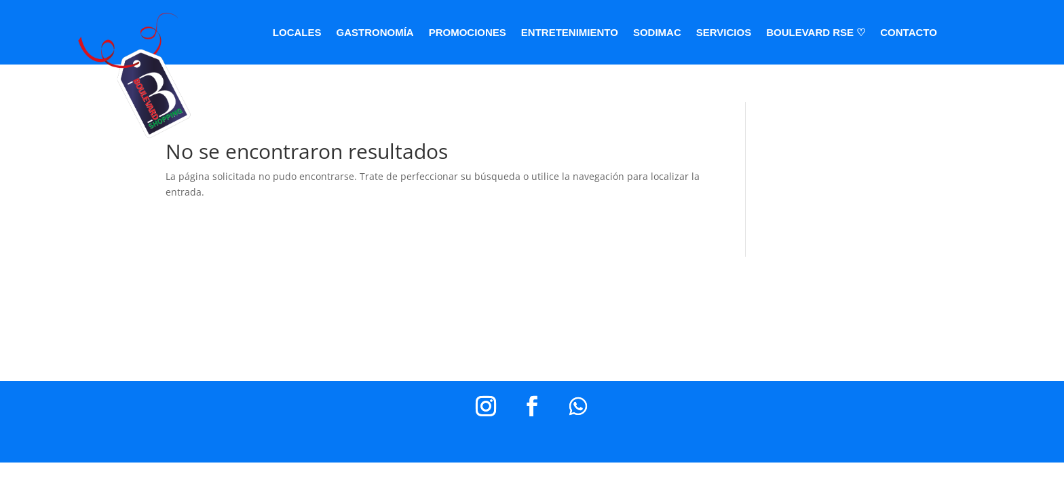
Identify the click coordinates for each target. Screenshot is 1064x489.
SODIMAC (657, 33)
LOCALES (297, 33)
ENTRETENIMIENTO (569, 33)
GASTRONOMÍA (375, 33)
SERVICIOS (723, 33)
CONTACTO (908, 33)
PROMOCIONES (467, 33)
